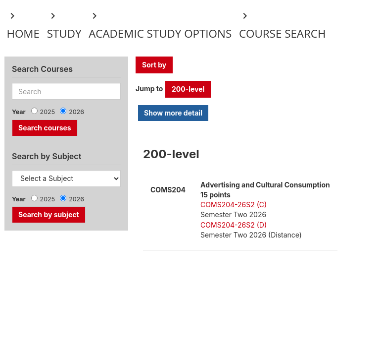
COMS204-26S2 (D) (233, 225)
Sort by (154, 64)
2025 (47, 112)
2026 (76, 112)
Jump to (149, 88)
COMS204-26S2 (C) (233, 204)
